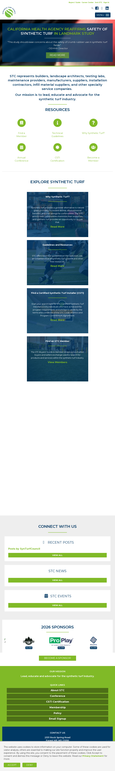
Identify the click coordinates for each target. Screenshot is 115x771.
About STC (57, 690)
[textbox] (92, 8)
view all (57, 555)
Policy (57, 713)
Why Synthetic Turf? (93, 133)
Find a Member (21, 135)
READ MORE (57, 55)
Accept (12, 765)
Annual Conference (21, 159)
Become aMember (93, 159)
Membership (57, 707)
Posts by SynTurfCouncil (24, 548)
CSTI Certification (57, 159)
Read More (57, 226)
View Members (57, 362)
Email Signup (57, 718)
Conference (57, 696)
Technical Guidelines (57, 135)
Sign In (106, 2)
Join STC (98, 2)
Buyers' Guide (74, 2)
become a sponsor (57, 658)
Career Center (88, 2)
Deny (29, 765)
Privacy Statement (93, 756)
